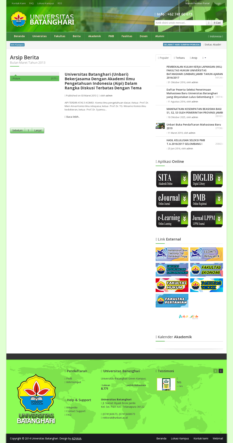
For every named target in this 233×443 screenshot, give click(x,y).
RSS (60, 3)
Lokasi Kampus (45, 3)
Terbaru (179, 57)
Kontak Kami (19, 3)
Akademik (94, 36)
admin (194, 82)
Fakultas (59, 36)
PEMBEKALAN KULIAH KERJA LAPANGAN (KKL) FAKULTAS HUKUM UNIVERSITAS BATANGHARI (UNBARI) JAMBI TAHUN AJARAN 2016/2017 (195, 72)
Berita (77, 36)
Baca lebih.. (72, 116)
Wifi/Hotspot (73, 382)
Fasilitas (127, 36)
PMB (111, 36)
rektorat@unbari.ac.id (115, 417)
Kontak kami (200, 438)
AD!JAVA (76, 438)
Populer (163, 57)
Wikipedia (71, 407)
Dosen (144, 36)
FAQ (31, 3)
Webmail (218, 438)
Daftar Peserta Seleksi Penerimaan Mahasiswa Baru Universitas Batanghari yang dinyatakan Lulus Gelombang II (192, 93)
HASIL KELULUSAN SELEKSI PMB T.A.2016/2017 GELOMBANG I (186, 142)
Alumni (159, 36)
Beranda (19, 36)
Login (217, 3)
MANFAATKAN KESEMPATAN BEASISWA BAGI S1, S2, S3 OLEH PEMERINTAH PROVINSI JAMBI (195, 110)
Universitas (39, 36)
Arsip (193, 57)
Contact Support (75, 411)
